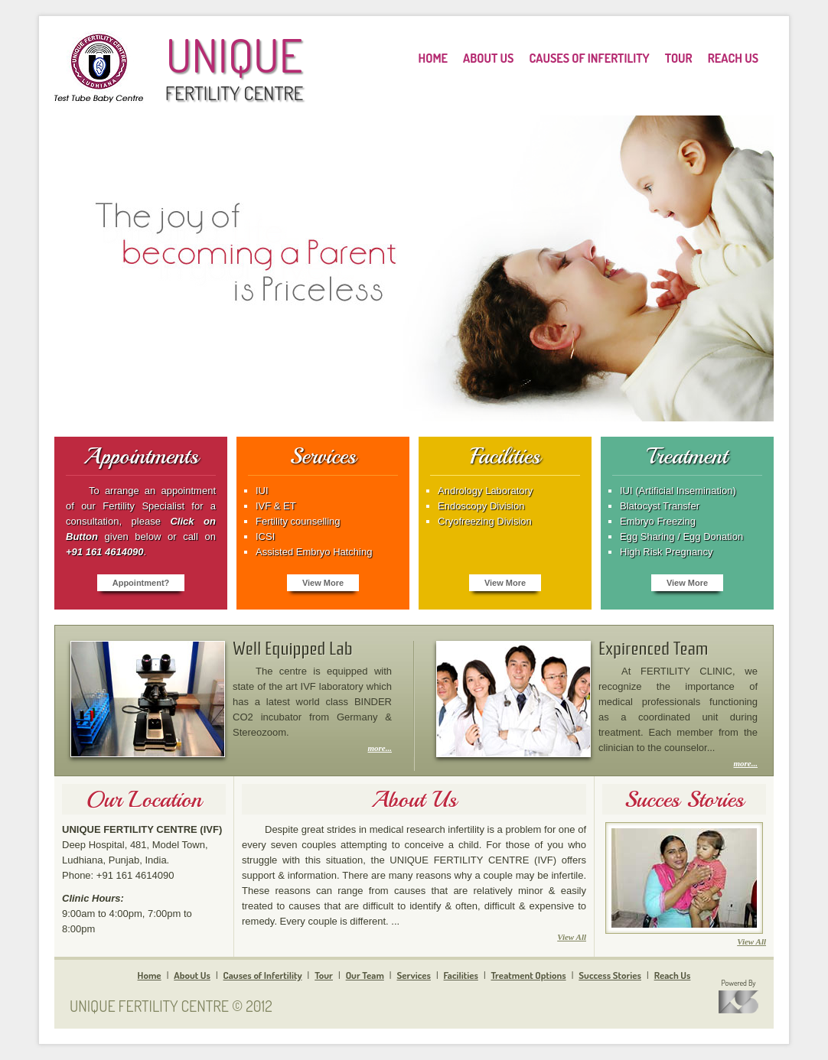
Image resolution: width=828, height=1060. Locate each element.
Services (413, 975)
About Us (192, 975)
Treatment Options (528, 975)
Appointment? (141, 582)
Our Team (365, 975)
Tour (324, 975)
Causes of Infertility (262, 975)
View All (571, 936)
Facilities (461, 975)
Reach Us (672, 975)
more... (380, 748)
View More (323, 582)
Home (149, 975)
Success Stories (610, 975)
